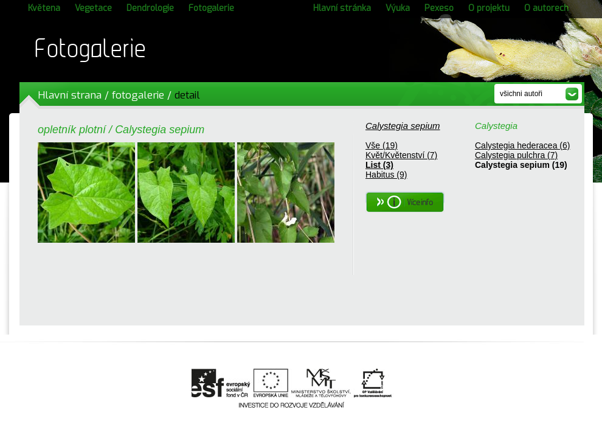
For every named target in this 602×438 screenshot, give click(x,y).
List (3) (379, 165)
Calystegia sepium (402, 125)
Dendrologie (150, 8)
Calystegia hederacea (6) (522, 145)
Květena (44, 8)
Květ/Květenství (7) (401, 155)
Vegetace (93, 8)
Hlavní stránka (342, 8)
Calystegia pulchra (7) (516, 155)
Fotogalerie (211, 8)
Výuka (398, 8)
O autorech (546, 8)
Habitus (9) (386, 174)
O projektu (489, 8)
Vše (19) (381, 145)
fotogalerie (138, 95)
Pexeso (439, 8)
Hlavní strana (70, 95)
